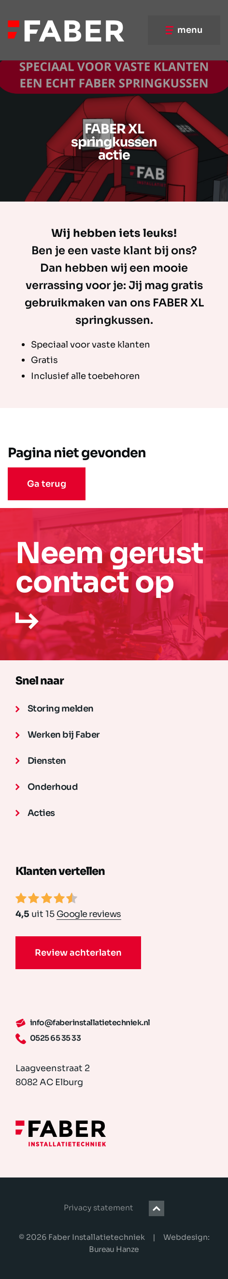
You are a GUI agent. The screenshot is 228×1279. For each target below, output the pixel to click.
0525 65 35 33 (48, 1038)
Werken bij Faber (57, 734)
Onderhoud (46, 787)
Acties (35, 813)
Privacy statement (98, 1208)
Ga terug (46, 484)
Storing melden (54, 708)
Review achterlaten (78, 952)
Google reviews (89, 914)
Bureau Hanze (114, 1249)
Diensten (40, 761)
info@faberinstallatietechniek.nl (82, 1023)
